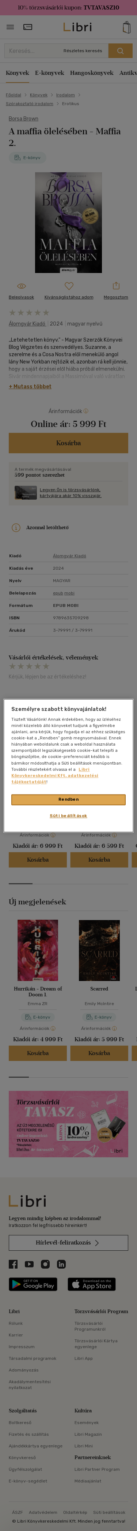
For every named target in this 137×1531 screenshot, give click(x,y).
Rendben (68, 799)
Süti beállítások (68, 815)
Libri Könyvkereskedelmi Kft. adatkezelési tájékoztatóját (54, 775)
